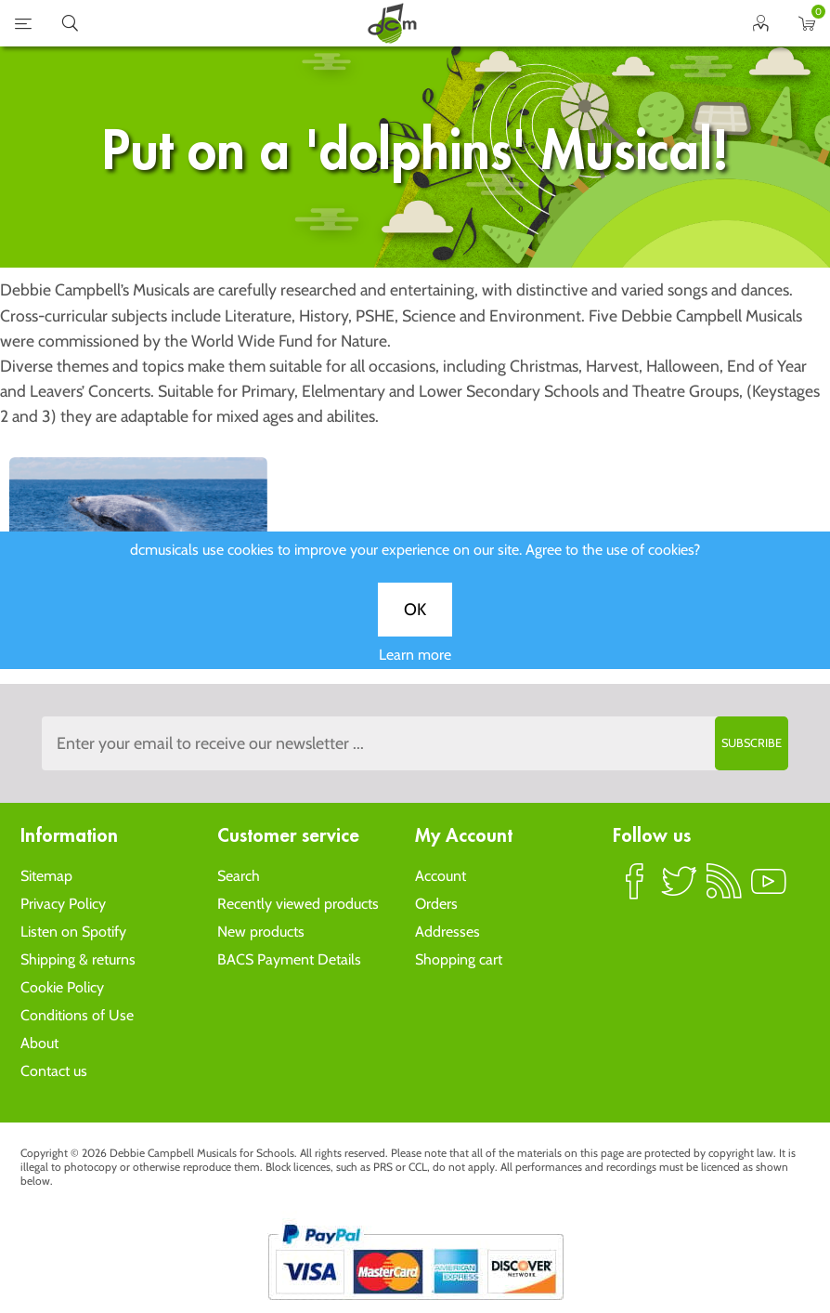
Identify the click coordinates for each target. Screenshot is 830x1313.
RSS (724, 889)
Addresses (447, 931)
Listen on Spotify (73, 931)
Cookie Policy (62, 987)
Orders (436, 904)
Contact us (53, 1071)
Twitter (679, 889)
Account (440, 876)
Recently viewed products (298, 904)
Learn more (415, 667)
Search (238, 876)
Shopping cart (458, 959)
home (392, 23)
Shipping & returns (78, 959)
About (39, 1043)
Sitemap (46, 876)
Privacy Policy (63, 904)
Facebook (635, 889)
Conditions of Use (77, 1015)
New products (261, 931)
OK (415, 622)
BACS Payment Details (289, 959)
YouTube (768, 889)
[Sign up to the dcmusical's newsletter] (415, 743)
